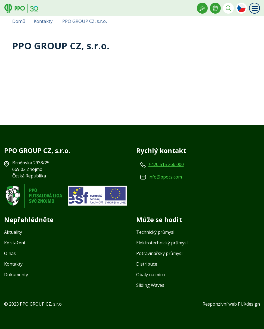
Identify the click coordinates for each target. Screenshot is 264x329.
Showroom (202, 8)
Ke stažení (14, 243)
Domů (18, 21)
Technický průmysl (155, 232)
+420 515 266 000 (166, 164)
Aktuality (13, 232)
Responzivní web (220, 304)
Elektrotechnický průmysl (162, 243)
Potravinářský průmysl (159, 253)
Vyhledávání (228, 8)
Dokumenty (16, 275)
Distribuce (146, 264)
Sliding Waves (150, 285)
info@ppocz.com (165, 177)
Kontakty (43, 21)
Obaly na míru (150, 275)
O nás (10, 253)
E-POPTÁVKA (215, 8)
